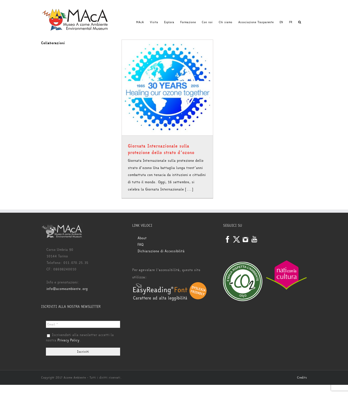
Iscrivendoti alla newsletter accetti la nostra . (80, 338)
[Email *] (83, 324)
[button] (299, 22)
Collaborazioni (53, 43)
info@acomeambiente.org (67, 288)
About (142, 238)
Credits (302, 377)
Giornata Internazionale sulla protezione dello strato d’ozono (161, 149)
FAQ (141, 244)
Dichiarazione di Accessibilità (161, 251)
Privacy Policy (68, 340)
